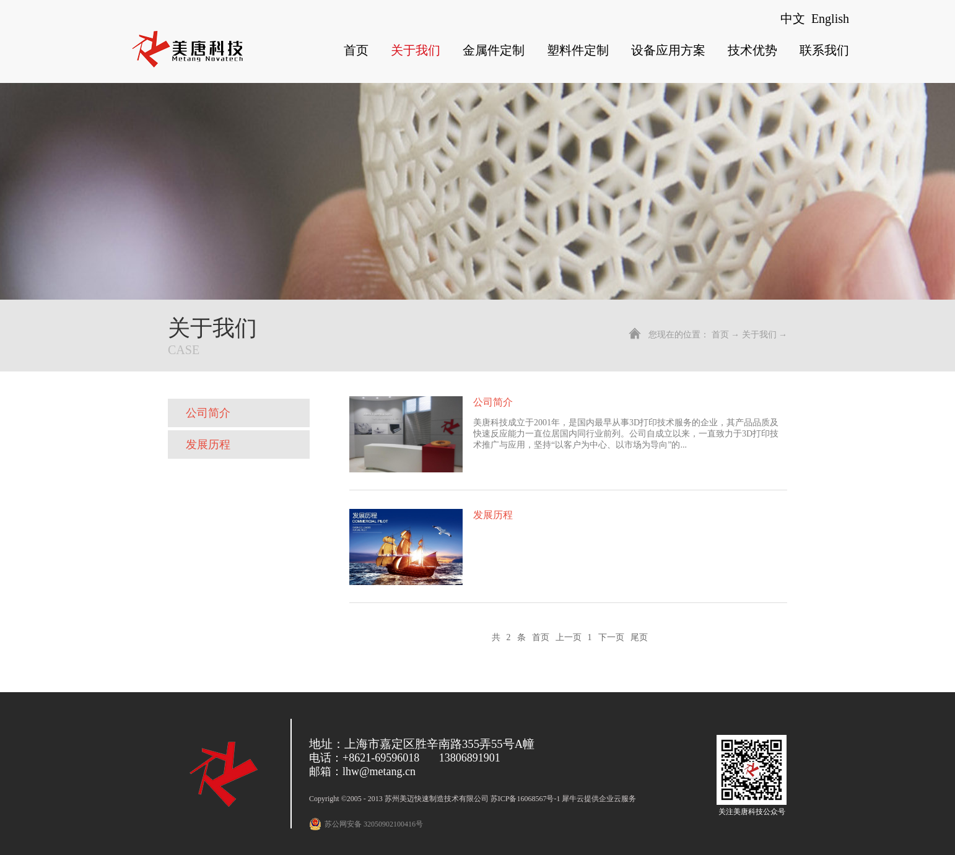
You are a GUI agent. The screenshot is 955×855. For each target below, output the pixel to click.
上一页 (569, 637)
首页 (356, 50)
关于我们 (759, 334)
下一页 (611, 637)
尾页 (639, 637)
